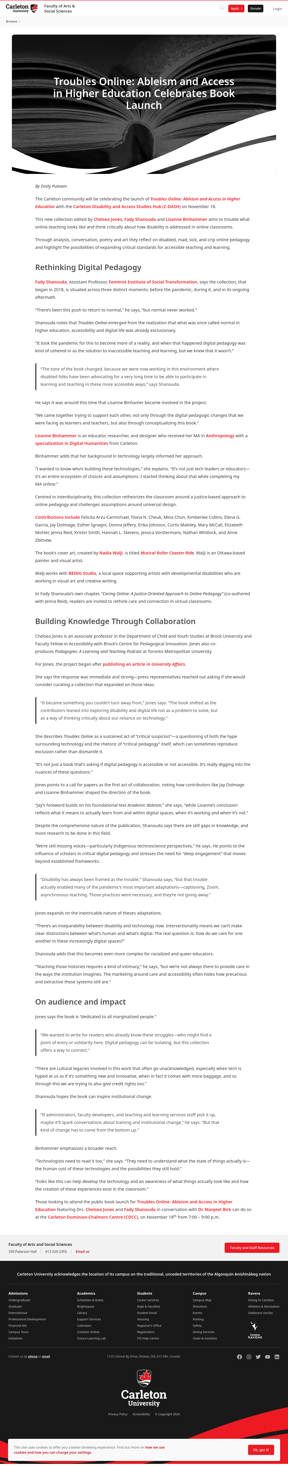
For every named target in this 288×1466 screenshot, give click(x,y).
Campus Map (202, 1302)
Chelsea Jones (108, 221)
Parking (198, 1321)
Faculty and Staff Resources (252, 1250)
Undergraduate (19, 1302)
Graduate (15, 1309)
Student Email (147, 1315)
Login (276, 8)
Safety (197, 1328)
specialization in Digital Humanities (71, 445)
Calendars (84, 1328)
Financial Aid (17, 1328)
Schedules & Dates (90, 1302)
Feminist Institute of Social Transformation (153, 284)
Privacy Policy (117, 1416)
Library (82, 1315)
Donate (255, 8)
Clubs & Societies (205, 1340)
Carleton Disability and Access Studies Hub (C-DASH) (127, 208)
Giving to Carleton (261, 1302)
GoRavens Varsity (260, 1315)
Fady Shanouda (140, 221)
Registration (146, 1334)
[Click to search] (221, 8)
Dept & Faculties (148, 1309)
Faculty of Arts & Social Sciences (60, 8)
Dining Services (203, 1334)
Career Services (148, 1302)
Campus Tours (19, 1334)
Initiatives (16, 1340)
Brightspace (85, 1309)
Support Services (89, 1321)
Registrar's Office (149, 1328)
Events (197, 1315)
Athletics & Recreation (263, 1309)
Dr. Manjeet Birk (215, 1211)
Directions (200, 1309)
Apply (234, 8)
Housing (143, 1321)
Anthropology (220, 438)
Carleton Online (88, 1334)
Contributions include (57, 519)
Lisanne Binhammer (186, 221)
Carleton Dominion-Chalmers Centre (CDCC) (93, 1219)
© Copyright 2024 (167, 1416)
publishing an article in (144, 666)
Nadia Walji (111, 555)
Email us (82, 1253)
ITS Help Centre (148, 1340)
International (18, 1315)
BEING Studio (82, 575)
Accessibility (141, 1416)
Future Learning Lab (91, 1340)
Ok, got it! (261, 1450)
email (46, 1358)
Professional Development (27, 1321)
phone (33, 1358)
